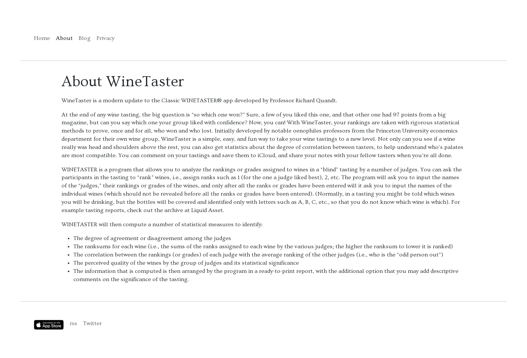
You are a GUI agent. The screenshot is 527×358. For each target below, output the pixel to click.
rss (73, 323)
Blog (85, 38)
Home (42, 38)
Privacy (105, 38)
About (64, 38)
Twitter (92, 323)
